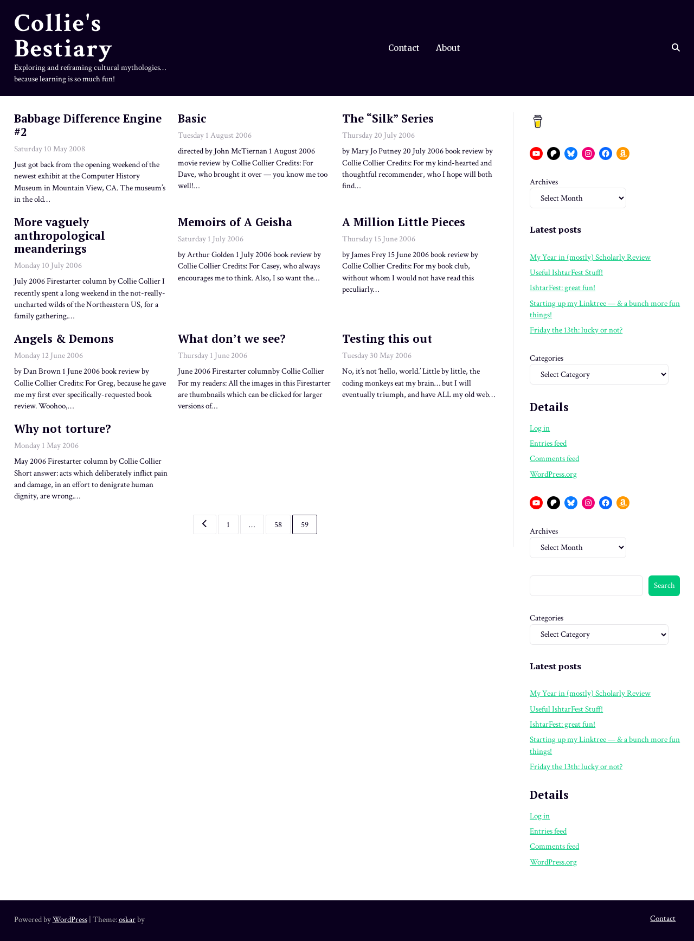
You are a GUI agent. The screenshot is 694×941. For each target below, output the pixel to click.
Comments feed (554, 458)
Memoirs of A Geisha (235, 222)
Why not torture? (62, 428)
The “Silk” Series (388, 118)
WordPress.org (553, 474)
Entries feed (548, 443)
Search (664, 585)
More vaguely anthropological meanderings (59, 235)
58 (278, 524)
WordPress (70, 919)
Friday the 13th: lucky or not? (576, 330)
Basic (192, 118)
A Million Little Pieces (403, 222)
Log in (540, 428)
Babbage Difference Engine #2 (88, 125)
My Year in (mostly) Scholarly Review (590, 257)
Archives (544, 182)
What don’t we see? (232, 338)
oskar (127, 919)
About (448, 48)
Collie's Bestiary (63, 36)
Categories (546, 358)
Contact (404, 48)
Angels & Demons (64, 338)
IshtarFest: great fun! (562, 288)
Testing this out (387, 338)
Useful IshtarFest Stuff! (566, 272)
